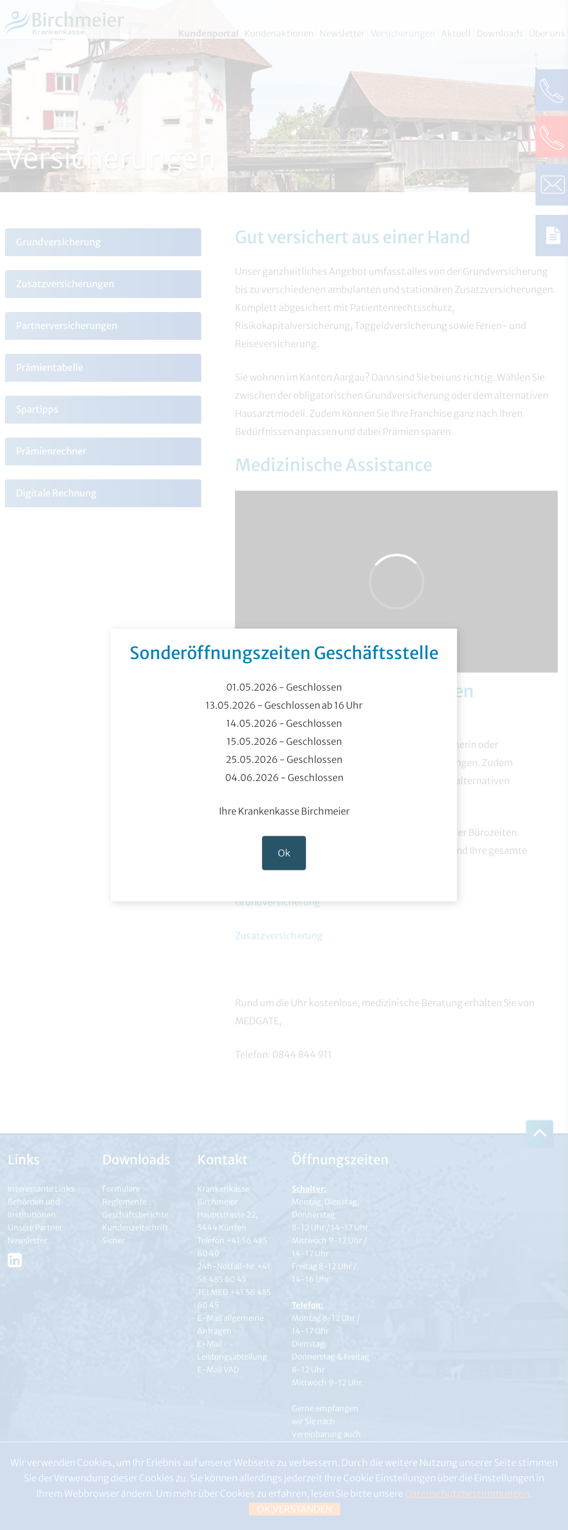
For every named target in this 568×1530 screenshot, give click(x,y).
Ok (284, 853)
